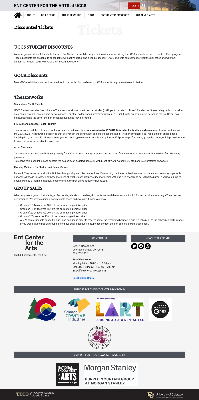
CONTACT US (99, 238)
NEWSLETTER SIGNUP (158, 238)
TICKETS (134, 5)
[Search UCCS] (163, 5)
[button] (144, 5)
